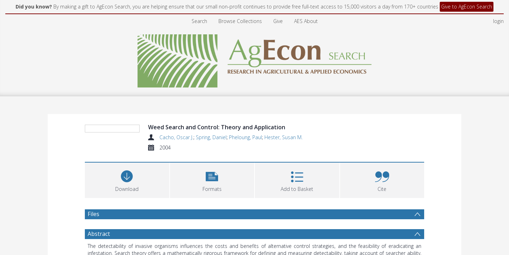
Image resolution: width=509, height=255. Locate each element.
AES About (306, 21)
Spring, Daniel (211, 137)
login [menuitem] (498, 21)
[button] (212, 222)
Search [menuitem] (199, 21)
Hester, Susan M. (283, 137)
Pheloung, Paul (245, 137)
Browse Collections (240, 21)
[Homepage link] (255, 59)
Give (278, 21)
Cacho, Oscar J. (176, 137)
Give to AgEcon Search (466, 6)
